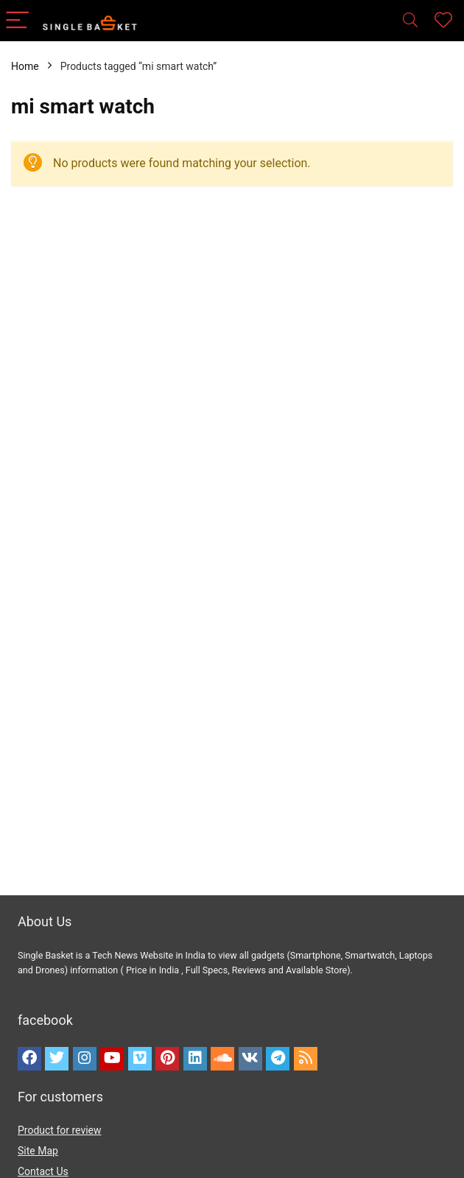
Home (25, 66)
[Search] (410, 20)
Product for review (60, 1130)
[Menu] (17, 20)
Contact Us (43, 1171)
